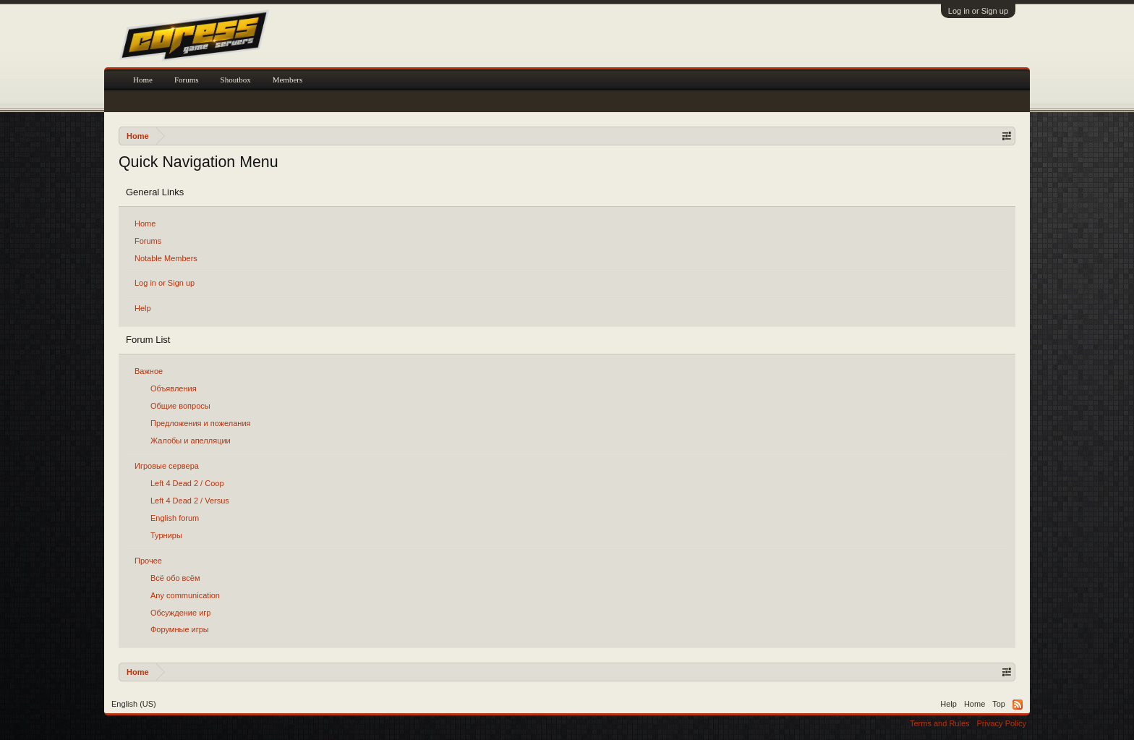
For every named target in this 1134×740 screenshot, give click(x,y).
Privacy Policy (1001, 723)
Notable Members (166, 258)
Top (998, 703)
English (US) (133, 703)
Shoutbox (236, 79)
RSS (1017, 704)
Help (143, 308)
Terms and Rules (940, 723)
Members (288, 79)
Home (145, 223)
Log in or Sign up (978, 11)
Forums (148, 241)
